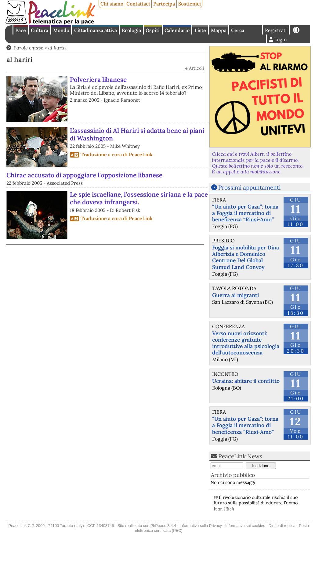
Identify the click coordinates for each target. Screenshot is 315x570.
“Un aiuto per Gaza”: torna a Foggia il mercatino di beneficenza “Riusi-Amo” (245, 213)
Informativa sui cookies (245, 525)
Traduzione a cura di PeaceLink (117, 154)
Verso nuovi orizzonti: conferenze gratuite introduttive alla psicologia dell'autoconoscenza (245, 343)
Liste (200, 30)
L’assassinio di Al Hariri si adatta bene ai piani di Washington (137, 134)
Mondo (61, 30)
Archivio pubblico (233, 474)
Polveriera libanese (98, 79)
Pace (20, 30)
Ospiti (153, 30)
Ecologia (131, 30)
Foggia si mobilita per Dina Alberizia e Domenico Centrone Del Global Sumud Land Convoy (245, 257)
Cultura (39, 30)
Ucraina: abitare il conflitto (246, 380)
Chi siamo (111, 4)
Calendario (177, 30)
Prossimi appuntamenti (249, 187)
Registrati (276, 30)
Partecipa (164, 4)
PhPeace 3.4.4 (163, 525)
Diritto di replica (282, 525)
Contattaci (138, 4)
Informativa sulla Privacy (200, 525)
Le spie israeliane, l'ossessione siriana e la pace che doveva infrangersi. (139, 198)
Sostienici (189, 4)
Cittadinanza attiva (95, 30)
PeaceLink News (240, 456)
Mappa (218, 30)
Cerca (237, 30)
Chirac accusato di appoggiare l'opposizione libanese (84, 175)
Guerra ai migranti (235, 295)
